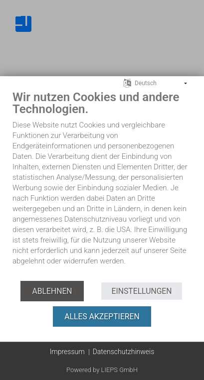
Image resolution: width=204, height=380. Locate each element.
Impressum (67, 352)
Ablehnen (52, 291)
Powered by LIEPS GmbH (102, 370)
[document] (102, 185)
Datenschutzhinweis (124, 352)
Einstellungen (141, 291)
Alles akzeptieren (101, 316)
